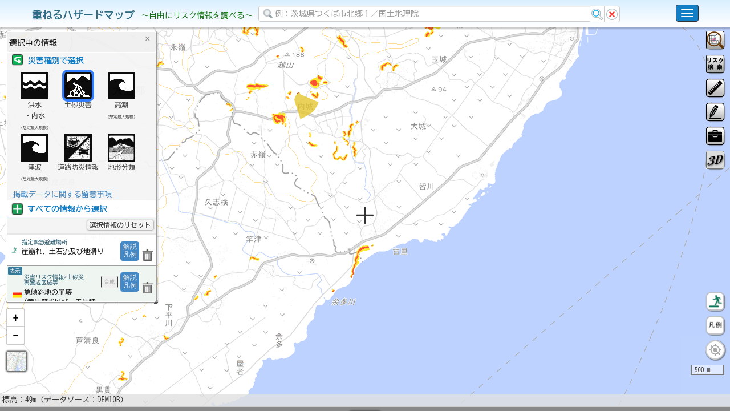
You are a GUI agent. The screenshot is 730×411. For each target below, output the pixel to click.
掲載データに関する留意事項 (62, 194)
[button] (15, 347)
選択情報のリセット (120, 224)
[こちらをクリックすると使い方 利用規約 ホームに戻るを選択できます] (687, 13)
